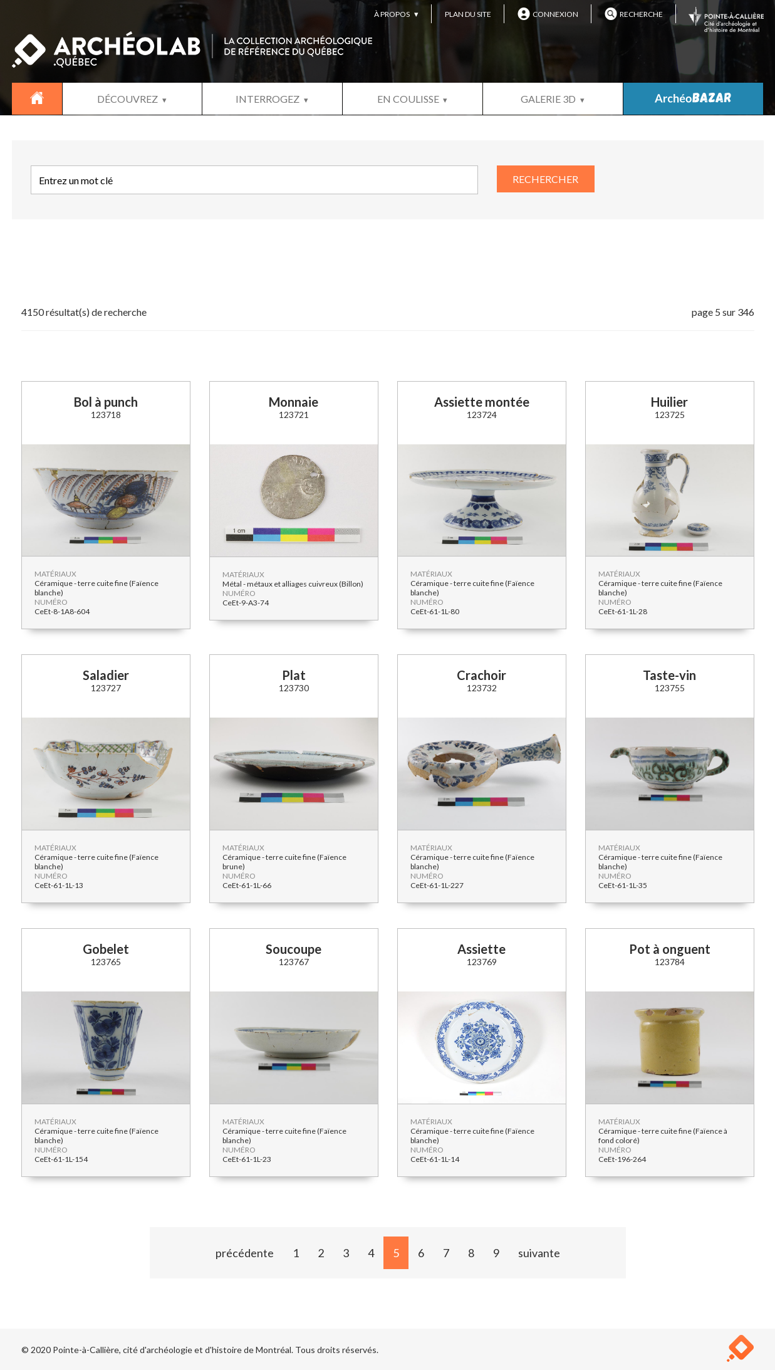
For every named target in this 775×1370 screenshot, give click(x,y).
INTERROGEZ (267, 99)
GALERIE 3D (548, 99)
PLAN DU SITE (468, 14)
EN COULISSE (408, 99)
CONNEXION (548, 14)
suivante (539, 1253)
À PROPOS (392, 14)
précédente (245, 1253)
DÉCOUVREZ (127, 99)
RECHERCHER (545, 179)
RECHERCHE (634, 14)
